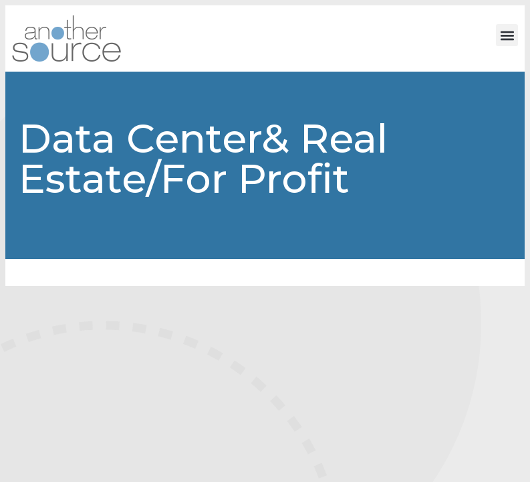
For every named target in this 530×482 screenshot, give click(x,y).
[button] (507, 35)
